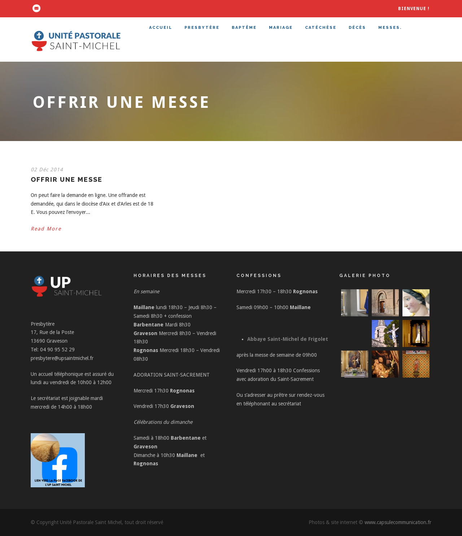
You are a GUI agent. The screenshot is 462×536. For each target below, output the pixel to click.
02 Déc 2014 (47, 169)
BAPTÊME (244, 27)
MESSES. (390, 27)
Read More (46, 229)
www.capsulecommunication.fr (398, 522)
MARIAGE (281, 27)
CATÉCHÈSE (320, 27)
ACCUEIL (160, 27)
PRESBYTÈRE (201, 27)
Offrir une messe (67, 179)
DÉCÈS (357, 27)
